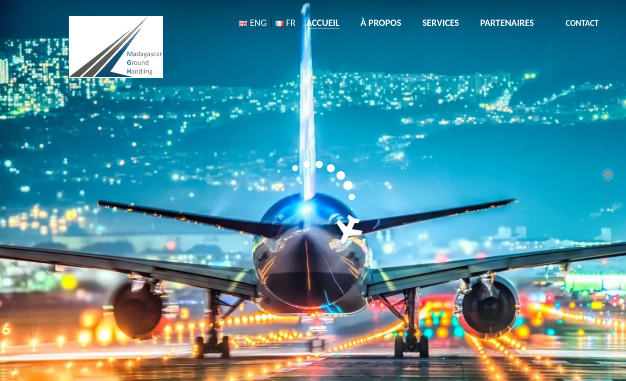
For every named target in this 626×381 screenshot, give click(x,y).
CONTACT (582, 23)
